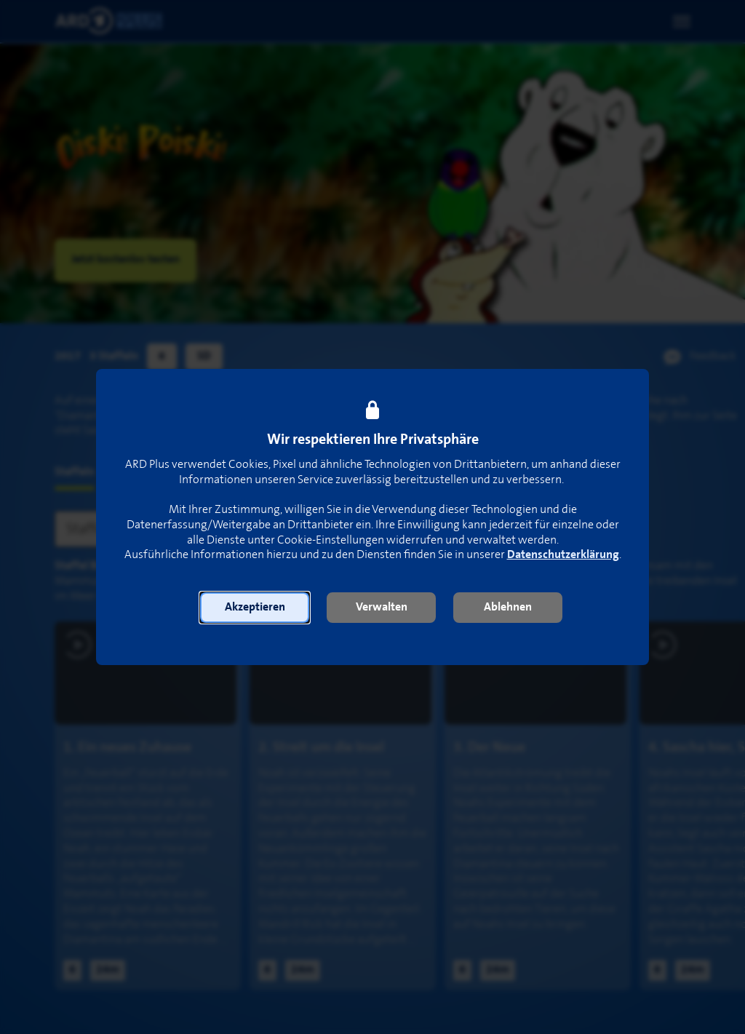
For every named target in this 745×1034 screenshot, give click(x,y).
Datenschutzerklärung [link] (563, 555)
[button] (254, 607)
